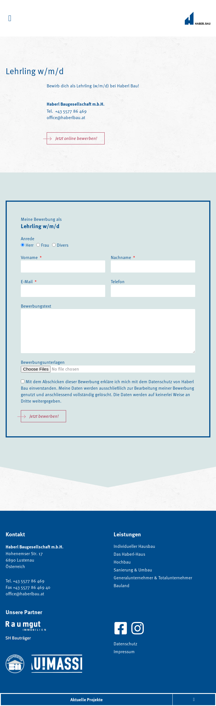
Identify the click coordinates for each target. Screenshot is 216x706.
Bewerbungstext (36, 306)
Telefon (118, 281)
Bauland (121, 585)
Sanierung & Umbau (133, 570)
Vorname (30, 257)
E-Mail (27, 281)
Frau (45, 245)
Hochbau (122, 562)
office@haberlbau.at (66, 117)
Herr (29, 245)
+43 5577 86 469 (70, 111)
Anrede (27, 238)
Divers (62, 245)
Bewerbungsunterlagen (43, 362)
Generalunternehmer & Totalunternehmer (153, 577)
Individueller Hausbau (134, 546)
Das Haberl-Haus (129, 554)
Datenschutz (160, 381)
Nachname (121, 257)
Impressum (124, 651)
